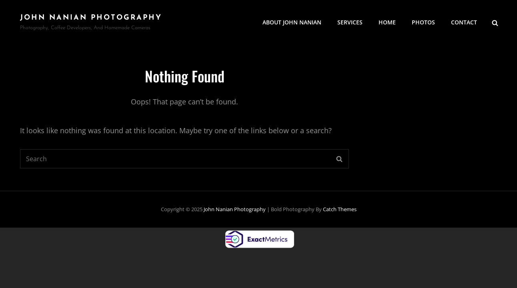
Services (350, 22)
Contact (464, 22)
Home (387, 22)
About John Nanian (292, 22)
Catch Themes (340, 209)
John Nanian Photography (91, 18)
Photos (423, 22)
